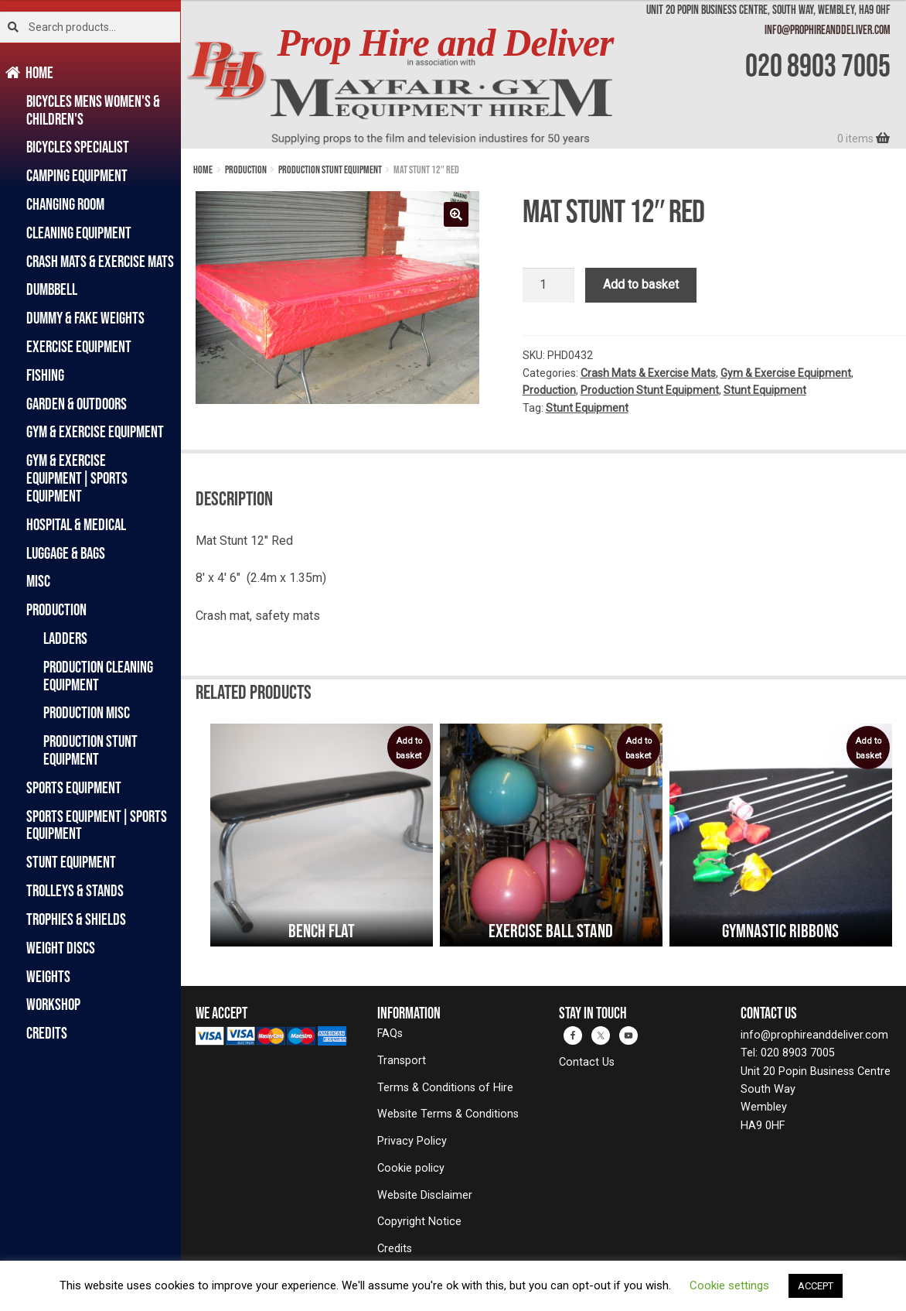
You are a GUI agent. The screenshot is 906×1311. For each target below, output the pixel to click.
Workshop (53, 1004)
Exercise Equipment (78, 346)
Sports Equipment (73, 787)
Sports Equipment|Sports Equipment (96, 825)
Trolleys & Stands (75, 890)
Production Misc (86, 712)
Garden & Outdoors (76, 403)
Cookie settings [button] (729, 1285)
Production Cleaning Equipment (98, 675)
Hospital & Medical (76, 524)
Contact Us (587, 1062)
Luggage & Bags (65, 553)
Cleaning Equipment (78, 232)
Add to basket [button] (409, 748)
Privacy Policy (412, 1141)
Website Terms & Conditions (448, 1114)
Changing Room (65, 204)
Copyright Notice (419, 1221)
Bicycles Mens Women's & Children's (93, 110)
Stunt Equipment (71, 862)
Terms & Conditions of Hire (445, 1087)
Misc (38, 581)
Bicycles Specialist (77, 147)
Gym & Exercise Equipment (95, 431)
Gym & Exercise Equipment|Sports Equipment (77, 478)
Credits (46, 1033)
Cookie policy (410, 1168)
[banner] (543, 74)
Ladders (65, 638)
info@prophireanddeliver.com (828, 29)
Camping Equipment (77, 175)
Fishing (45, 375)
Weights (48, 976)
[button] (456, 214)
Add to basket (641, 284)
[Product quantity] (549, 285)
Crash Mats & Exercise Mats (100, 261)
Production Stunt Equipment (90, 750)
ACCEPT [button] (815, 1286)
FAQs (390, 1033)
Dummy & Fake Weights (85, 318)
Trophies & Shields (76, 919)
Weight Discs (60, 948)
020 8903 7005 (818, 65)
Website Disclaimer (424, 1195)
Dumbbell (51, 289)
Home (39, 72)
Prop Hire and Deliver (445, 43)
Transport (401, 1060)
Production (56, 609)
